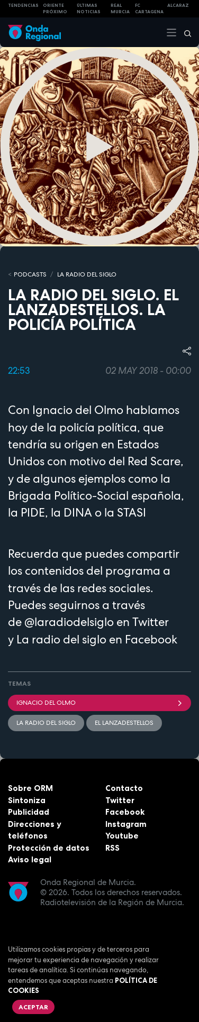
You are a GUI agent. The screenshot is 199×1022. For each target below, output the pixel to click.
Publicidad (28, 812)
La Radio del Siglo (86, 274)
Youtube (122, 836)
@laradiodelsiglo (69, 621)
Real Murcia (120, 9)
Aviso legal (29, 859)
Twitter (119, 800)
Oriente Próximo (55, 9)
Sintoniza (27, 800)
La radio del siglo (61, 639)
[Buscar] (184, 32)
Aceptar (33, 1007)
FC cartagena (149, 9)
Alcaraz (178, 5)
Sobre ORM (30, 788)
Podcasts (30, 274)
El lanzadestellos (124, 723)
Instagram (126, 824)
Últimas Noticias (89, 9)
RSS (112, 848)
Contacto (124, 788)
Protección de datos (48, 848)
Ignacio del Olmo (99, 702)
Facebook (124, 812)
